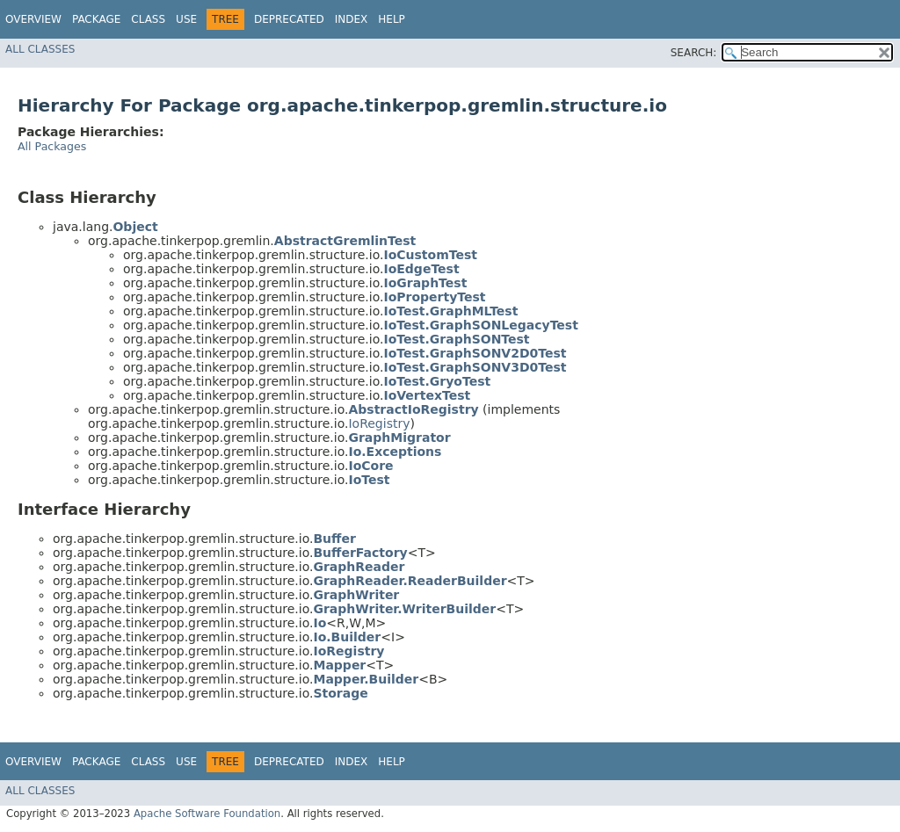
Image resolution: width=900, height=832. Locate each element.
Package (96, 19)
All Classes (40, 49)
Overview (33, 19)
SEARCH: (694, 53)
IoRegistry (379, 423)
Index (351, 19)
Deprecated (289, 19)
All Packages (52, 146)
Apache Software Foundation (207, 813)
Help (391, 19)
